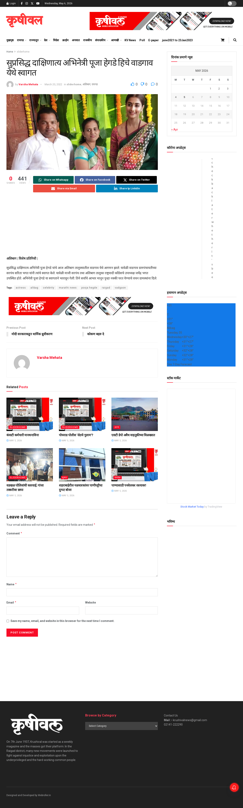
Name (11, 584)
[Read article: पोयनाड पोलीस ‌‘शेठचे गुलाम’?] (82, 414)
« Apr (174, 129)
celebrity (48, 287)
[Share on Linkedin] (127, 188)
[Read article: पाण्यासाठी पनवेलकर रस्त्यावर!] (134, 464)
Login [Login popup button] (11, 3)
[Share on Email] (64, 188)
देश (45, 40)
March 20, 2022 (53, 84)
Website (90, 602)
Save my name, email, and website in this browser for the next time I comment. (62, 621)
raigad (106, 287)
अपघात (76, 40)
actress (21, 287)
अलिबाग (86, 84)
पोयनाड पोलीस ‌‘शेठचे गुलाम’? (76, 435)
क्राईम (65, 40)
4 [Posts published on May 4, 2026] (175, 97)
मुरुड (64, 477)
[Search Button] (235, 40)
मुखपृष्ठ (10, 40)
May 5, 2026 (14, 440)
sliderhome (23, 51)
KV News (130, 40)
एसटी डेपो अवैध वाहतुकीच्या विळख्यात (133, 435)
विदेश (56, 40)
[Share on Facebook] (95, 180)
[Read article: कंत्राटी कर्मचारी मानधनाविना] (29, 414)
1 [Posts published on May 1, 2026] (210, 88)
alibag (34, 287)
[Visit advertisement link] (163, 21)
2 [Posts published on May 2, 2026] (219, 88)
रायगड (20, 40)
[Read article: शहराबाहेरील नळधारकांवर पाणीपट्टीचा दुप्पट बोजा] (82, 464)
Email (11, 602)
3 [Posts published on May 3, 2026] (227, 88)
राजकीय (87, 40)
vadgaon (120, 287)
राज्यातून (34, 40)
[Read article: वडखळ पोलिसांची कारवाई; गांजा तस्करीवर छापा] (29, 464)
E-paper (153, 40)
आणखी (115, 40)
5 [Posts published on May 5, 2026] (184, 97)
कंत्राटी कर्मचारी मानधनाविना (22, 435)
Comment (14, 533)
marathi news (68, 287)
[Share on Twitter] (136, 180)
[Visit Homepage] (24, 21)
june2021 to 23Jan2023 (177, 40)
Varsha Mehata (28, 84)
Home (9, 51)
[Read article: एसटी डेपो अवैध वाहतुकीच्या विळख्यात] (134, 414)
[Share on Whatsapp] (53, 180)
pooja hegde (89, 287)
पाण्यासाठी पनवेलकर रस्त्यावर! (128, 485)
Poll (142, 40)
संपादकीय (100, 40)
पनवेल (117, 477)
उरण (117, 427)
